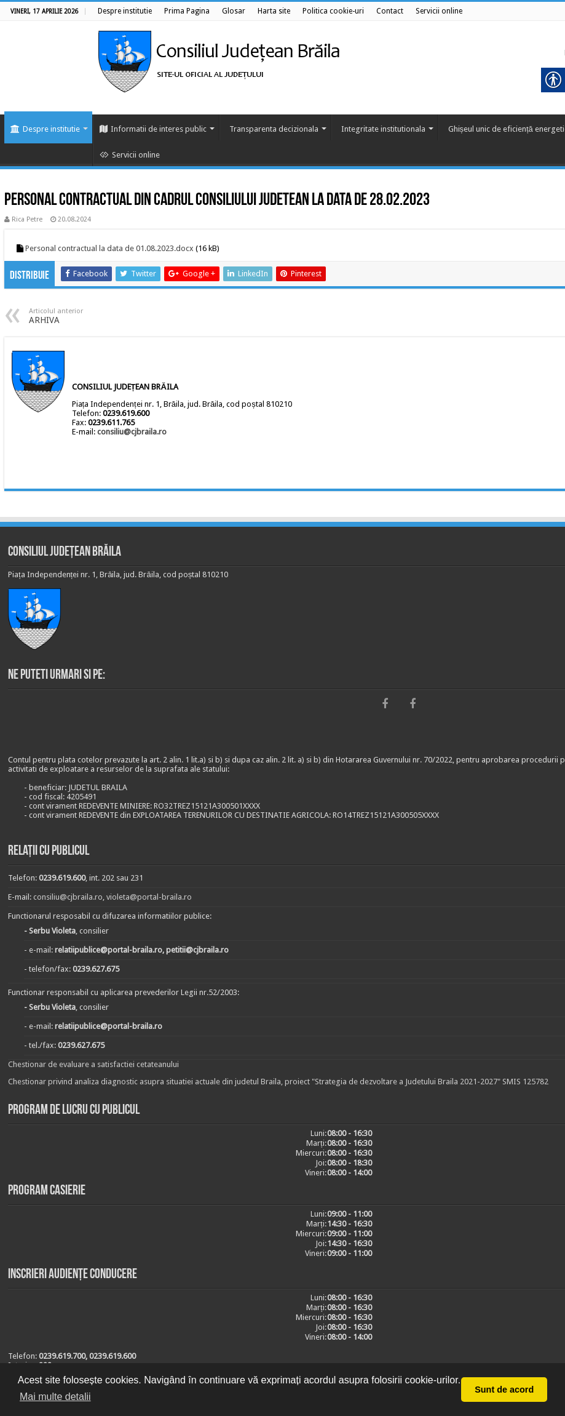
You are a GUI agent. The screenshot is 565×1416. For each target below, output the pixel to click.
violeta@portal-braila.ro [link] (149, 897)
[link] (125, 11)
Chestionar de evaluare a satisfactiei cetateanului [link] (93, 1064)
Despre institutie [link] (45, 129)
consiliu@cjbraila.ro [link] (132, 431)
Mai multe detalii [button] (55, 1396)
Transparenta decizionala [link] (273, 129)
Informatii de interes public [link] (153, 129)
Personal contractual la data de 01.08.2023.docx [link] (109, 248)
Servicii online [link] (130, 154)
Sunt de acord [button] (504, 1389)
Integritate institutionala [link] (383, 129)
